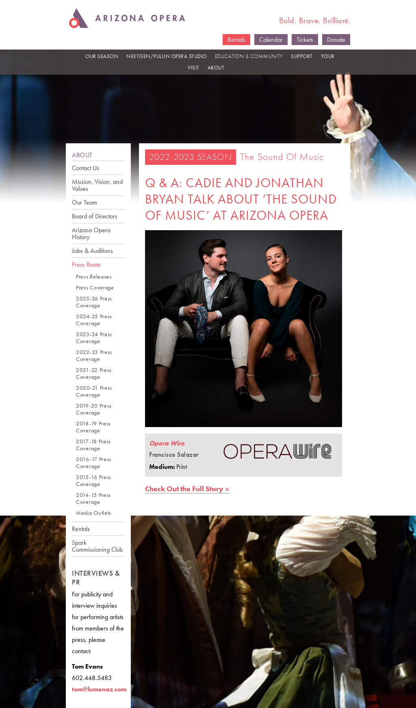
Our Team (84, 202)
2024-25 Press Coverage (94, 320)
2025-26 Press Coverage (94, 302)
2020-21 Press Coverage (94, 391)
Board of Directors (94, 216)
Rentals (236, 39)
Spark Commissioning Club (97, 546)
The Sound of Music (282, 156)
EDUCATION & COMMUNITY (249, 56)
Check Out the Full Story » (187, 488)
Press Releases (94, 276)
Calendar (271, 39)
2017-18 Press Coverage (93, 445)
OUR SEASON (101, 56)
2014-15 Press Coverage (93, 498)
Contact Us (85, 167)
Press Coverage (95, 287)
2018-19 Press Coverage (93, 427)
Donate (336, 39)
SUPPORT (302, 56)
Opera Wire (166, 443)
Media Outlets (93, 512)
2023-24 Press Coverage (94, 338)
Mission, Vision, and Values (97, 185)
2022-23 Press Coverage (94, 356)
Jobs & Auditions (92, 250)
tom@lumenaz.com (99, 689)
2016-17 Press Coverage (93, 463)
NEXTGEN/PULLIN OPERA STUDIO (166, 56)
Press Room (86, 264)
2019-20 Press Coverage (94, 409)
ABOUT (216, 67)
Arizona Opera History (91, 233)
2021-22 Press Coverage (94, 373)
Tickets (305, 39)
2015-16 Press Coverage (93, 481)
